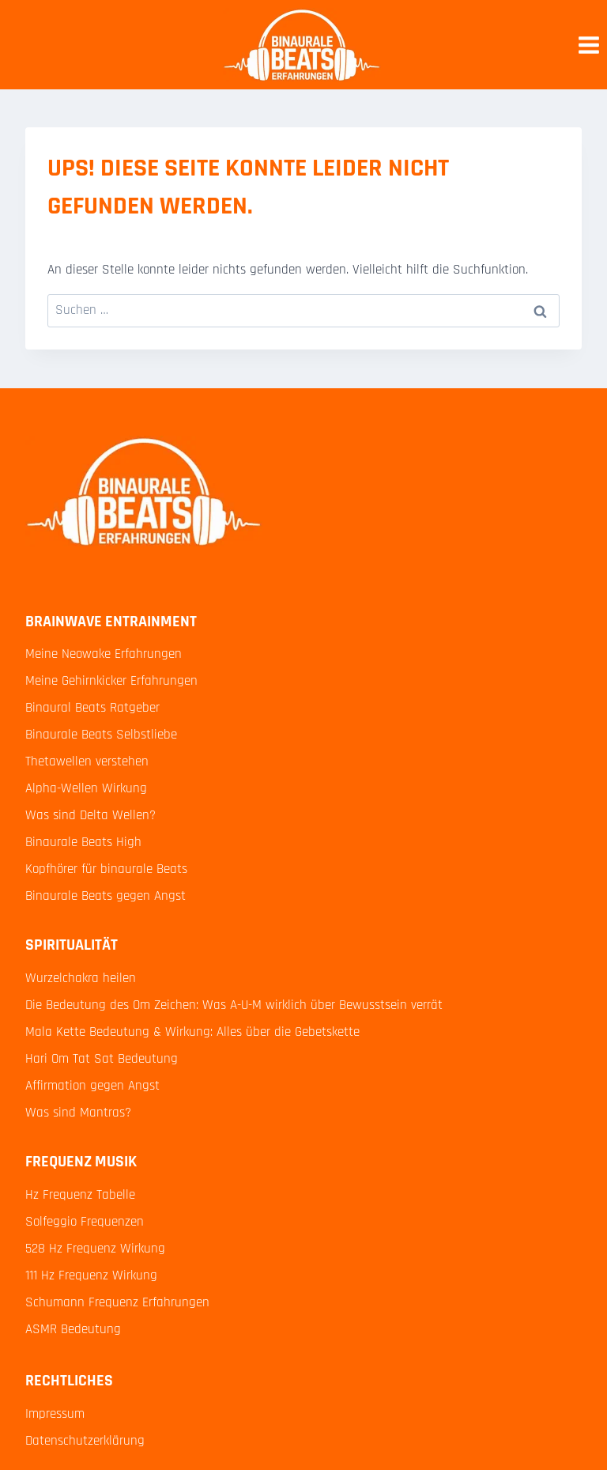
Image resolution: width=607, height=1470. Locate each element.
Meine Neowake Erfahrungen (103, 654)
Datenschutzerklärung (85, 1440)
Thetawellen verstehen (87, 761)
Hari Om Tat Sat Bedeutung (101, 1059)
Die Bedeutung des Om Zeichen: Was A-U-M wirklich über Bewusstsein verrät (234, 1005)
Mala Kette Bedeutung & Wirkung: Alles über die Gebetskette (192, 1032)
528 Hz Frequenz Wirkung (95, 1248)
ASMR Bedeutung (73, 1329)
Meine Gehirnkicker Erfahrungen (111, 681)
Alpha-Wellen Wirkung (86, 788)
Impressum (55, 1414)
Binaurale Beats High (83, 842)
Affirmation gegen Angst (92, 1085)
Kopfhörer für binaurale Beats (106, 869)
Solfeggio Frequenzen (84, 1221)
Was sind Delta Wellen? (90, 815)
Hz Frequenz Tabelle (80, 1195)
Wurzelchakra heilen (80, 978)
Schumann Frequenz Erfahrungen (117, 1302)
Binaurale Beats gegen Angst (105, 896)
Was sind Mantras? (78, 1112)
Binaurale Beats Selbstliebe (101, 734)
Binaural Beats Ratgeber (92, 707)
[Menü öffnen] (588, 44)
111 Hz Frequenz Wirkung (91, 1275)
